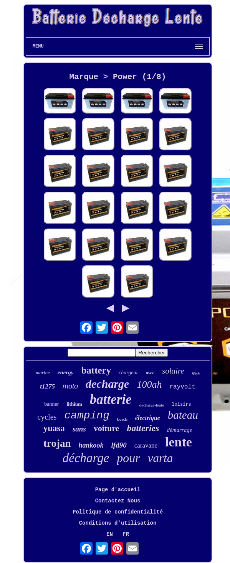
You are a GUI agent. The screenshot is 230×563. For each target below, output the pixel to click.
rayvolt (182, 387)
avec (150, 372)
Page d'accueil (118, 490)
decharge (107, 383)
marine (43, 372)
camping (86, 415)
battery (96, 370)
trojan (57, 443)
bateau (183, 415)
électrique (147, 418)
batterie (111, 399)
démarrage (179, 430)
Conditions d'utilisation (118, 523)
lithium (74, 404)
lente (178, 442)
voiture (106, 428)
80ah (196, 374)
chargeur (128, 372)
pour (128, 458)
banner (51, 404)
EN (109, 534)
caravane (145, 445)
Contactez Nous (118, 501)
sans (79, 429)
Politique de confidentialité (118, 512)
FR (125, 534)
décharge (86, 458)
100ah (149, 384)
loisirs (181, 404)
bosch (122, 419)
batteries (143, 428)
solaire (173, 370)
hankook (91, 445)
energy (66, 372)
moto (70, 386)
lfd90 (119, 445)
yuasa (54, 428)
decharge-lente (151, 405)
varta (160, 458)
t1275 (47, 386)
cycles (46, 417)
